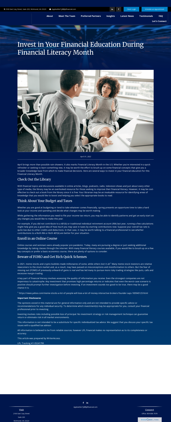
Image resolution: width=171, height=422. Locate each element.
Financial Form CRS (87, 419)
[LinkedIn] (112, 2)
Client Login (131, 2)
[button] (50, 9)
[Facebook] (118, 2)
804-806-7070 (152, 407)
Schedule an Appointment (154, 2)
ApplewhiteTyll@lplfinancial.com (62, 2)
